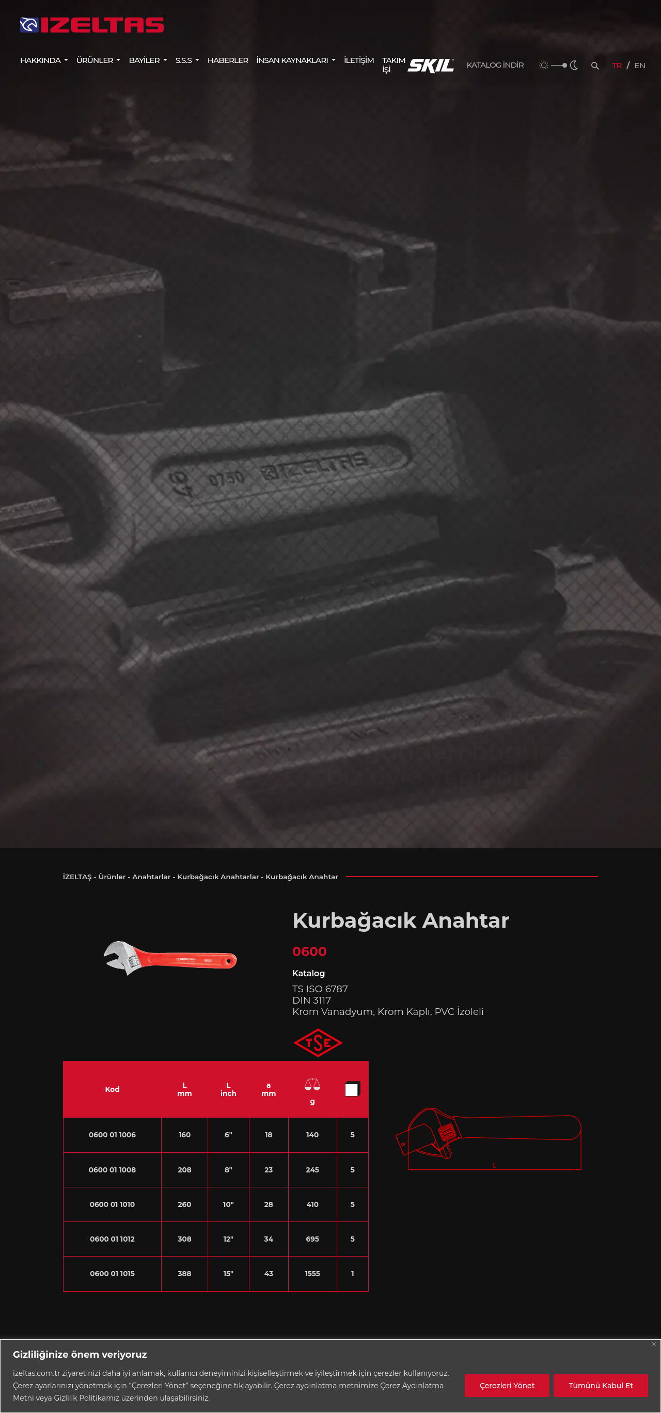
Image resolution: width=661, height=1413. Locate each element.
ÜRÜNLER (95, 60)
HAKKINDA (41, 60)
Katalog (308, 973)
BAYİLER (145, 60)
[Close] (654, 1344)
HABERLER (228, 60)
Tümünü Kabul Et (601, 1385)
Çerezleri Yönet (507, 1385)
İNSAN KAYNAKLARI (292, 60)
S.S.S (184, 60)
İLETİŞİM (359, 60)
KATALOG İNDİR (495, 65)
